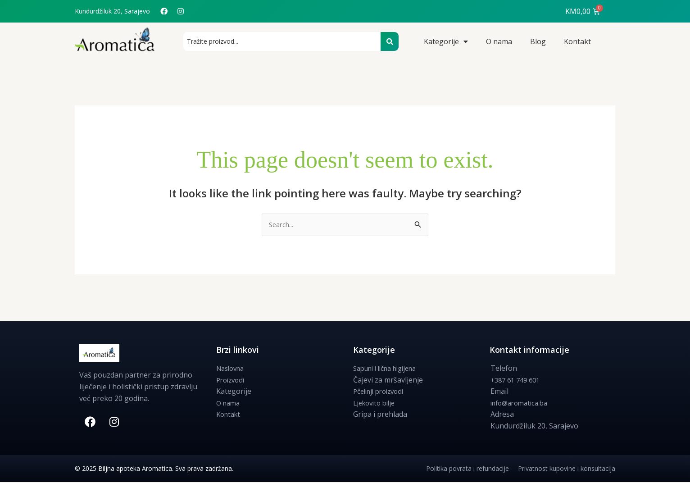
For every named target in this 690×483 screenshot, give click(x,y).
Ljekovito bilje (376, 404)
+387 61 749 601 (517, 380)
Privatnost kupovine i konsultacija (566, 469)
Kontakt (577, 41)
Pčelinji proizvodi (381, 392)
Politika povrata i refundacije (472, 469)
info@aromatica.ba (522, 404)
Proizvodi (232, 380)
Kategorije (446, 41)
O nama (499, 41)
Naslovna (232, 369)
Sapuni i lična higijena (390, 369)
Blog (538, 41)
